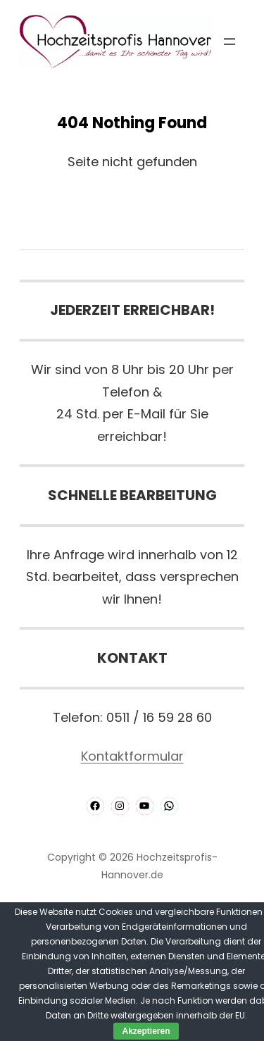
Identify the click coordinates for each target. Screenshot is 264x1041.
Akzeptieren (146, 1031)
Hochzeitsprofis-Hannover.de (159, 866)
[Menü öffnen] (229, 41)
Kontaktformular (132, 756)
